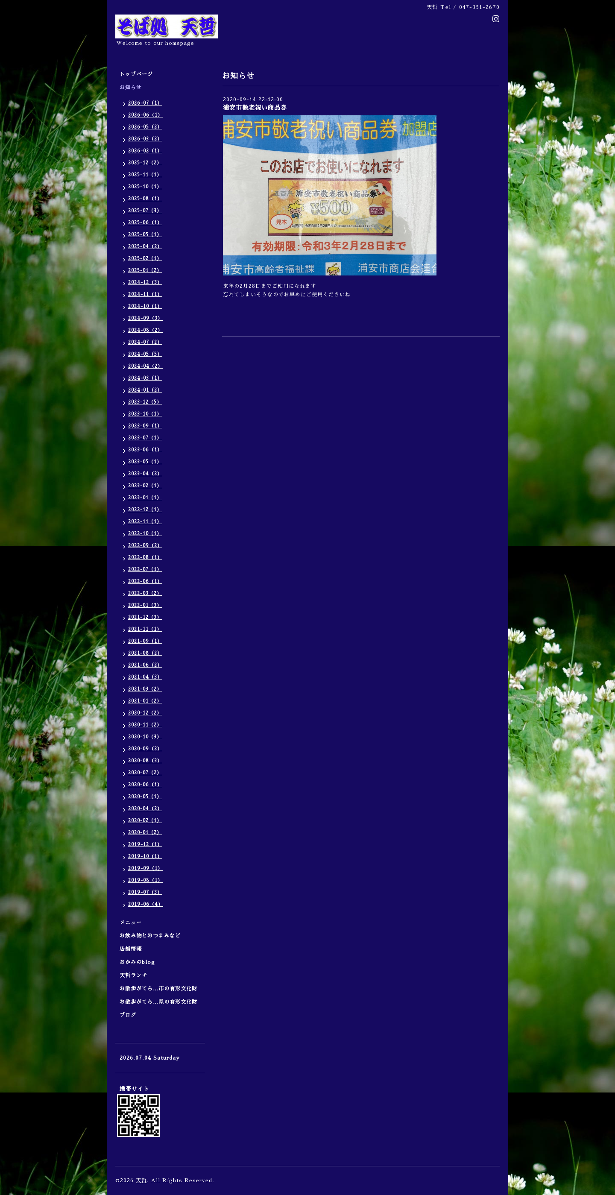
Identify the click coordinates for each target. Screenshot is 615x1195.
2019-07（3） (145, 892)
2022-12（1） (145, 509)
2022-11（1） (145, 521)
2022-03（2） (145, 593)
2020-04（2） (145, 808)
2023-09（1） (145, 426)
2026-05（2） (145, 127)
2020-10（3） (145, 737)
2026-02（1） (145, 151)
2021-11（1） (145, 629)
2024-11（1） (145, 294)
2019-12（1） (145, 844)
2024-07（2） (145, 342)
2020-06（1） (145, 784)
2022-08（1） (145, 557)
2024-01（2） (145, 390)
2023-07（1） (145, 438)
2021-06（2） (145, 665)
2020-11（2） (145, 725)
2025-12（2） (145, 163)
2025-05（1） (145, 234)
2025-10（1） (145, 187)
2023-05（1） (145, 462)
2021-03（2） (145, 689)
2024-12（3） (145, 282)
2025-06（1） (145, 222)
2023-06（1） (145, 450)
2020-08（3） (145, 761)
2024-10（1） (145, 306)
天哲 (141, 1180)
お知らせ (131, 87)
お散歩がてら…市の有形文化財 (158, 988)
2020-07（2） (145, 772)
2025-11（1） (145, 175)
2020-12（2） (145, 713)
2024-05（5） (145, 354)
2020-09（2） (145, 749)
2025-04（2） (145, 246)
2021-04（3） (145, 677)
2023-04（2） (145, 474)
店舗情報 (131, 949)
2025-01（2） (145, 270)
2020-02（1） (145, 820)
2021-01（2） (145, 701)
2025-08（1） (145, 198)
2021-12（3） (145, 617)
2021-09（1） (145, 641)
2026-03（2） (145, 139)
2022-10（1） (145, 533)
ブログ (128, 1015)
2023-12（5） (145, 402)
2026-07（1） (145, 103)
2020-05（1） (145, 796)
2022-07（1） (145, 569)
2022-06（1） (145, 581)
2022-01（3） (145, 605)
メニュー (133, 922)
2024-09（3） (145, 318)
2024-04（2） (145, 366)
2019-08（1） (145, 880)
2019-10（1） (145, 856)
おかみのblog (137, 962)
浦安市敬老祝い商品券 (255, 108)
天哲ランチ (133, 975)
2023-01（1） (145, 497)
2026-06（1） (145, 115)
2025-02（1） (145, 258)
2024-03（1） (145, 378)
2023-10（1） (145, 414)
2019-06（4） (145, 904)
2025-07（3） (145, 210)
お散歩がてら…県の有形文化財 (158, 1002)
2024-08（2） (145, 330)
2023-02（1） (145, 485)
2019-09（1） (145, 868)
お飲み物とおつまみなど (150, 935)
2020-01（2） (145, 832)
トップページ (136, 74)
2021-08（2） (145, 653)
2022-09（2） (145, 545)
